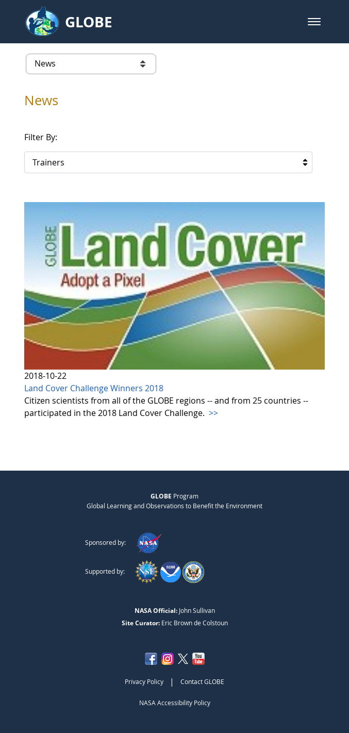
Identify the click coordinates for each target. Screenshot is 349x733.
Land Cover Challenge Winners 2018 (93, 388)
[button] (314, 21)
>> (212, 413)
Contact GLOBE (202, 681)
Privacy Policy (144, 681)
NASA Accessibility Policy (174, 702)
